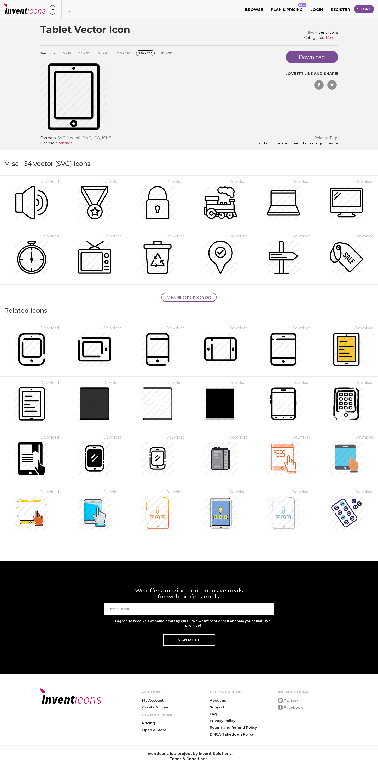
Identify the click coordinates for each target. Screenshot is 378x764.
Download (49, 181)
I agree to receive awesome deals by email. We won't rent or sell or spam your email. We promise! (193, 623)
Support (217, 707)
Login (316, 9)
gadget (281, 143)
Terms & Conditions (189, 758)
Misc (330, 37)
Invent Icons (326, 32)
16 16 (66, 53)
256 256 (145, 53)
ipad (295, 143)
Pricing (148, 723)
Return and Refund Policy (233, 727)
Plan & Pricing (288, 7)
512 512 (166, 53)
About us (218, 700)
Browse (254, 9)
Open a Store (154, 730)
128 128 (123, 53)
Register (340, 9)
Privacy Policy (222, 721)
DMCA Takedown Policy (232, 734)
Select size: (48, 53)
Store (364, 9)
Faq (213, 714)
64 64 (103, 53)
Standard (64, 143)
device (332, 143)
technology (313, 143)
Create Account (156, 707)
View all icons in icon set (189, 297)
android (265, 143)
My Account (153, 700)
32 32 (84, 53)
